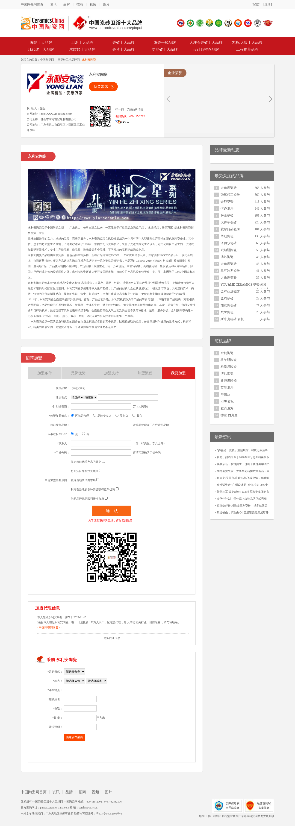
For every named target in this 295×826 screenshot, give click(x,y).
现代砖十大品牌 (41, 49)
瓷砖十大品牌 (123, 42)
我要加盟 (101, 86)
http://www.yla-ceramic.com (56, 113)
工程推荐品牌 (247, 49)
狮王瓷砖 (227, 215)
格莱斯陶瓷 (229, 360)
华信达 (225, 394)
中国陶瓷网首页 (32, 4)
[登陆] (256, 4)
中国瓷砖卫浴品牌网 (67, 59)
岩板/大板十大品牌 (247, 42)
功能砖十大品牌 (165, 49)
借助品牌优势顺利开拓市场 (87, 498)
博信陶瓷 (227, 373)
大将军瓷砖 (229, 222)
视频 (93, 4)
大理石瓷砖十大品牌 (206, 42)
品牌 (66, 4)
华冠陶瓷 (227, 236)
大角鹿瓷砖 (229, 188)
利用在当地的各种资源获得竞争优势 (93, 489)
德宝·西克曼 (229, 415)
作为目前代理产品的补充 (86, 461)
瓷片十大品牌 (123, 49)
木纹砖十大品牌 (82, 49)
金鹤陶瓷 (227, 353)
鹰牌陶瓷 (227, 312)
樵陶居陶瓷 (229, 367)
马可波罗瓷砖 (230, 270)
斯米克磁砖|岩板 (232, 319)
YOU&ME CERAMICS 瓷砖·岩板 (244, 284)
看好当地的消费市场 (83, 480)
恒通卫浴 (227, 208)
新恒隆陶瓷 (229, 380)
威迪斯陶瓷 (229, 250)
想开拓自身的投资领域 (84, 471)
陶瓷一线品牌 (165, 42)
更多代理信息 (111, 638)
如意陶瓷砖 (229, 305)
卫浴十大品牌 (82, 42)
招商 (80, 4)
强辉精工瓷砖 (230, 194)
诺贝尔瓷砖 (229, 243)
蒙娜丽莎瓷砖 (230, 229)
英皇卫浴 (227, 387)
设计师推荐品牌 (206, 49)
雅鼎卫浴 (227, 408)
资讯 (53, 4)
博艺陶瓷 (227, 257)
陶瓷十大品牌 (41, 42)
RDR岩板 (227, 401)
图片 (106, 4)
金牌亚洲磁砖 (230, 291)
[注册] (267, 4)
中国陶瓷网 (47, 59)
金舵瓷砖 (227, 201)
